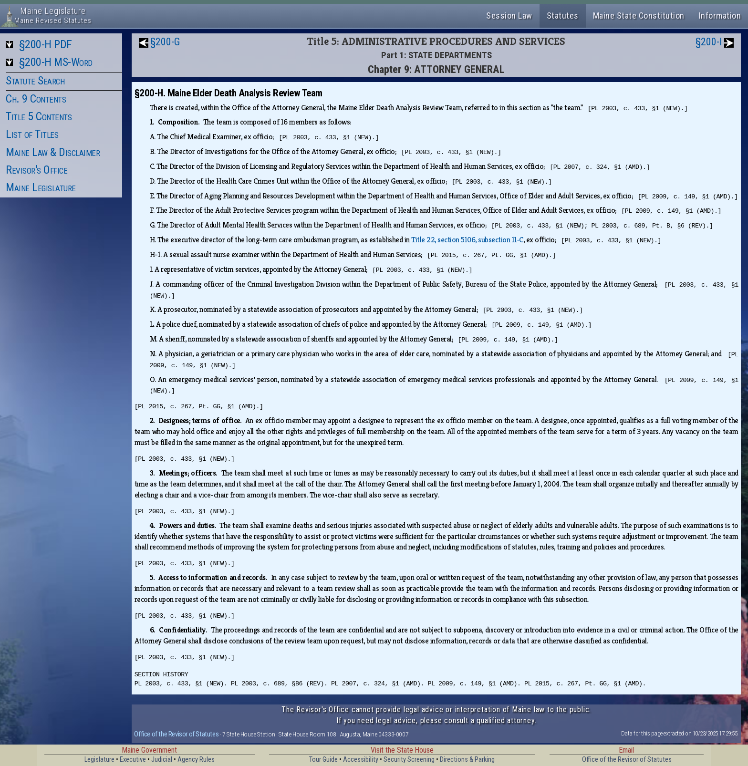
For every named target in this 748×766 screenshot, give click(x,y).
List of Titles (32, 134)
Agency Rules (196, 760)
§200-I (709, 42)
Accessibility (360, 760)
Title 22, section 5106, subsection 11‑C (467, 240)
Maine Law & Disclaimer (53, 152)
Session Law (509, 15)
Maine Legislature (41, 187)
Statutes (563, 15)
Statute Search (35, 80)
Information (720, 15)
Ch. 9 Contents (36, 98)
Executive (133, 760)
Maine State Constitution (639, 15)
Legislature (99, 760)
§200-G (165, 42)
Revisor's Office (36, 169)
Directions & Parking (467, 760)
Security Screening (409, 760)
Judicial (161, 760)
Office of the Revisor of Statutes (176, 734)
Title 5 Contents (39, 116)
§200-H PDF (45, 44)
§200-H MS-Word (56, 62)
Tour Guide (323, 760)
